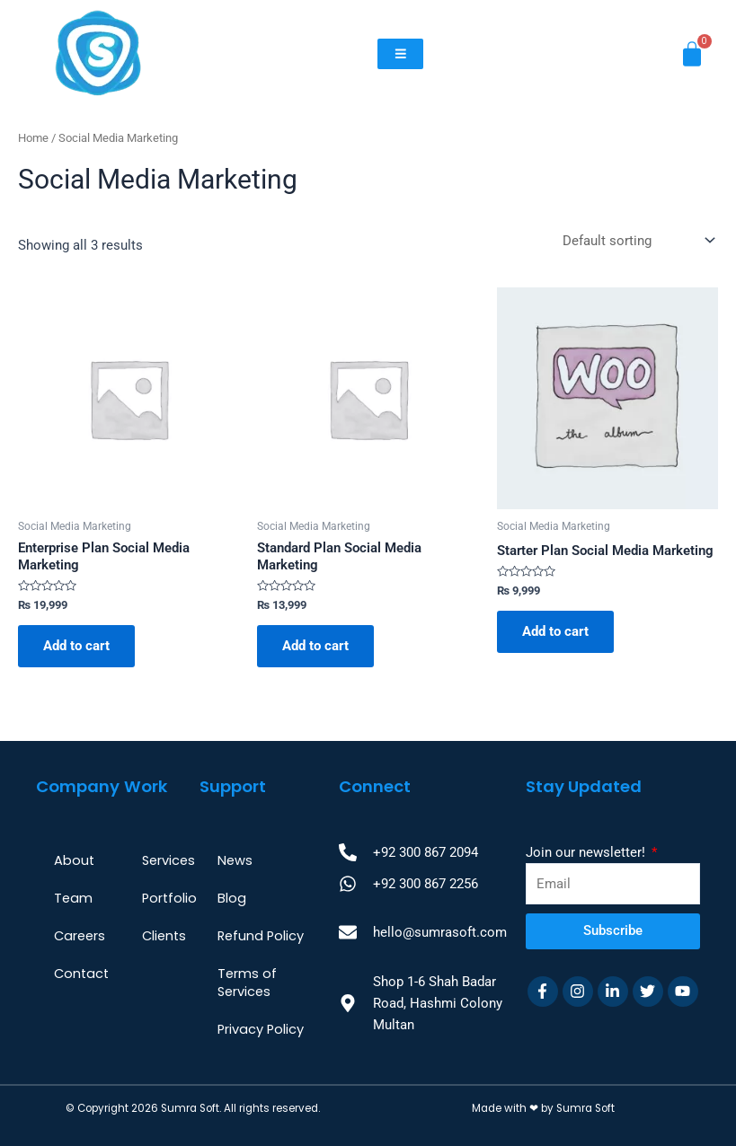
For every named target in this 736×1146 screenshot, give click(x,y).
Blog (231, 898)
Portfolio (169, 898)
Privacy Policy (260, 1029)
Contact (81, 974)
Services (168, 860)
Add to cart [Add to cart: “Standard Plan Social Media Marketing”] (315, 646)
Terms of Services (247, 983)
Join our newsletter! (587, 852)
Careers (79, 936)
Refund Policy (260, 936)
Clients (164, 936)
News (235, 860)
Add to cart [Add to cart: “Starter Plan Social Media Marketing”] (555, 631)
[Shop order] (636, 240)
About (74, 860)
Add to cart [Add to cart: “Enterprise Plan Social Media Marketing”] (76, 646)
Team (73, 898)
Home (33, 138)
